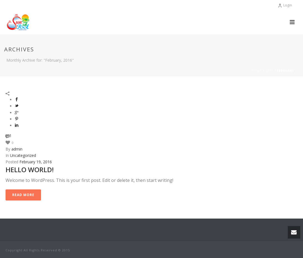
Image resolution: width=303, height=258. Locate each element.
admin (16, 149)
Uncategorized (23, 155)
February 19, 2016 (35, 161)
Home (257, 70)
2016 (269, 70)
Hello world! (30, 169)
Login (285, 5)
